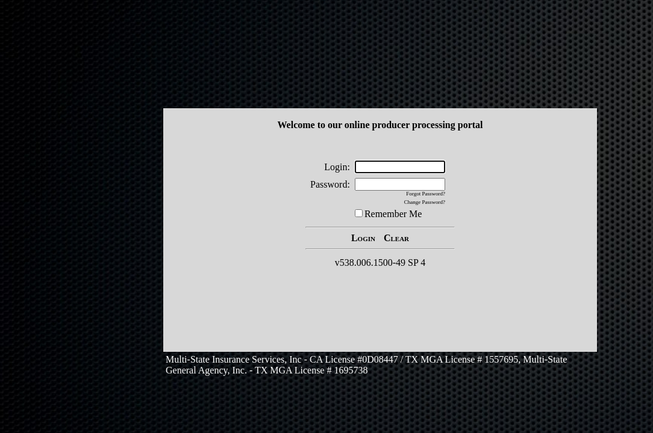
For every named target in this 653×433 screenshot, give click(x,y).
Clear (396, 238)
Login (363, 238)
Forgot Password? (425, 194)
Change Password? (424, 202)
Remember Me (393, 214)
